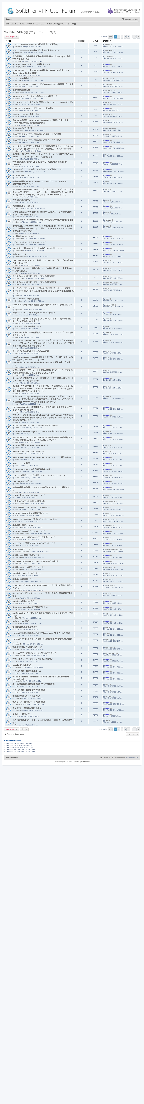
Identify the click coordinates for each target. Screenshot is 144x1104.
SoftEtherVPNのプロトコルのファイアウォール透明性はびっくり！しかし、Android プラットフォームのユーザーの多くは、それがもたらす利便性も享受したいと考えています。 (43, 388)
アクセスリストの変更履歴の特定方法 (29, 690)
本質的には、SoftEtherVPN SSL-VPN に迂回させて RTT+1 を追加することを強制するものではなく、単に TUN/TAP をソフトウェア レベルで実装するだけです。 (42, 228)
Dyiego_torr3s (20, 66)
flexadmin (18, 527)
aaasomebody (110, 282)
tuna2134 (18, 428)
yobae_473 (19, 92)
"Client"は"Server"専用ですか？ (27, 114)
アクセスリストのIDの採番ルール (27, 671)
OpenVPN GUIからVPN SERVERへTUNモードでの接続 (37, 134)
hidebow (18, 623)
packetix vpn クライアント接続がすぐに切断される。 (36, 96)
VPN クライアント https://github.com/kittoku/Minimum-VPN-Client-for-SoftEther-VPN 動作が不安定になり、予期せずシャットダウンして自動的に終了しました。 (43, 417)
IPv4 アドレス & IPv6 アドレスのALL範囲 (31, 351)
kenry (107, 451)
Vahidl (107, 84)
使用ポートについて (21, 714)
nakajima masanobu (22, 551)
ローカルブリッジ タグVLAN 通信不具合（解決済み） (36, 44)
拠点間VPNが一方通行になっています (29, 567)
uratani (17, 47)
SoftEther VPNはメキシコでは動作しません (32, 64)
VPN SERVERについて (23, 200)
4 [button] (125, 36)
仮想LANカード (19, 254)
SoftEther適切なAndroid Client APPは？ (31, 445)
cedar (107, 64)
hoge (16, 603)
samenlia (18, 472)
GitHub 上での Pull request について (29, 495)
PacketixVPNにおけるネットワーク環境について (34, 537)
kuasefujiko (19, 557)
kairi (16, 315)
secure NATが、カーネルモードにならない (31, 507)
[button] (110, 36)
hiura (16, 86)
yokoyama (18, 667)
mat (16, 629)
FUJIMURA (19, 172)
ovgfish (17, 563)
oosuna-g (18, 98)
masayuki (18, 644)
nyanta (17, 484)
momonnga (19, 278)
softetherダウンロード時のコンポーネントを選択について (38, 169)
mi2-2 (17, 75)
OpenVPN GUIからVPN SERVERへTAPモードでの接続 (37, 140)
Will (16, 521)
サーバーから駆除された (23, 78)
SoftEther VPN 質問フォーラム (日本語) (30, 32)
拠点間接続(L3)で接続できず (25, 627)
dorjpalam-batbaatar (22, 533)
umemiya (18, 284)
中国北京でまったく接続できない (27, 696)
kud (16, 661)
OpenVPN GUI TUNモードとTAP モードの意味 (33, 108)
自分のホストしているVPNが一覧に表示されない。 (35, 312)
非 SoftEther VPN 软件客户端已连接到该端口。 (33, 469)
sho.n (17, 598)
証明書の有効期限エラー (23, 579)
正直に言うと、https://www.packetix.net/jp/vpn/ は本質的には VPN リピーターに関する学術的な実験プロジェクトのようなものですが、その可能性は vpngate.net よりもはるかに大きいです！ (43, 399)
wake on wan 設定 (21, 621)
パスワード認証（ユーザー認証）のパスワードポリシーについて (40, 475)
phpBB (64, 761)
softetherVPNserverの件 (23, 601)
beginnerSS (19, 130)
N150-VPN (19, 590)
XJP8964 (18, 61)
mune (17, 716)
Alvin (16, 515)
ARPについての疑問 (21, 463)
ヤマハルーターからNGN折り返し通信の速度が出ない (36, 50)
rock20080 (18, 53)
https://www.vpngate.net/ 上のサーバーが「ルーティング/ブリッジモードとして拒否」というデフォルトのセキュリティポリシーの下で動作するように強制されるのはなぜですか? (43, 343)
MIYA (17, 125)
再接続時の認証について (23, 525)
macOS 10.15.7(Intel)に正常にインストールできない (35, 519)
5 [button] (128, 36)
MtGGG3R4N (19, 503)
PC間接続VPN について (23, 206)
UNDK (17, 116)
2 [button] (118, 36)
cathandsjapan (20, 655)
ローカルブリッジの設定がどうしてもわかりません (34, 653)
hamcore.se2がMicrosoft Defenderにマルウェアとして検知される (42, 457)
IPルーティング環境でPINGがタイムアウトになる (34, 543)
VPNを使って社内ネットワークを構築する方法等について (37, 248)
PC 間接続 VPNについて (23, 236)
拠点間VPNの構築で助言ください (27, 555)
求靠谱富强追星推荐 (21, 90)
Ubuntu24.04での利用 (22, 128)
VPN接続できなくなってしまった (27, 573)
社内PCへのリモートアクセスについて (29, 242)
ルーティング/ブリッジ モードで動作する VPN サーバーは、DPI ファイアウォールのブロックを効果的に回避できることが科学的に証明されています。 (43, 291)
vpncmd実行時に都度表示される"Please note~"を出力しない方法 (41, 633)
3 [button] (122, 36)
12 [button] (134, 36)
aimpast (17, 581)
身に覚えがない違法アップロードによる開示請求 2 (34, 282)
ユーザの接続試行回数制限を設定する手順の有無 (34, 684)
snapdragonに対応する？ (24, 481)
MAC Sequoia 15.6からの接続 (26, 299)
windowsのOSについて (23, 549)
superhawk (19, 704)
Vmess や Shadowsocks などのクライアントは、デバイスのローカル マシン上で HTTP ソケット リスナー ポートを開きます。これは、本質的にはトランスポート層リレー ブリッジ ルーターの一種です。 (43, 192)
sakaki (17, 151)
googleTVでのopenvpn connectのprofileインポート (36, 561)
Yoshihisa (18, 710)
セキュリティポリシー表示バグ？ (27, 326)
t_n (16, 635)
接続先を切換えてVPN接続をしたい (28, 647)
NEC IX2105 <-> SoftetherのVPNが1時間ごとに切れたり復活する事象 (43, 220)
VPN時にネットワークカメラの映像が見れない (33, 659)
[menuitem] (8, 19)
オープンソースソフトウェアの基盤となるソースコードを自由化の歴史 (43, 102)
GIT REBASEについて (22, 175)
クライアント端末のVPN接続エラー (28, 708)
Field (16, 673)
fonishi (17, 460)
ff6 (15, 497)
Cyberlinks (18, 301)
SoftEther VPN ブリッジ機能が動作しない (31, 513)
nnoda (17, 478)
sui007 (17, 545)
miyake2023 (19, 309)
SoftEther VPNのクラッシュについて (29, 531)
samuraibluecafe (21, 256)
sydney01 (18, 681)
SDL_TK (18, 618)
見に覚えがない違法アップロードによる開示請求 (34, 276)
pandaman (18, 649)
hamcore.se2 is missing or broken (28, 451)
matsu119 (18, 453)
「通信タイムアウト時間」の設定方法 (29, 501)
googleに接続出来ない (22, 665)
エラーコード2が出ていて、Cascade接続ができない (35, 425)
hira (16, 575)
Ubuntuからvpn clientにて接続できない (30, 607)
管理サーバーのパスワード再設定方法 (29, 702)
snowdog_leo (110, 519)
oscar (17, 104)
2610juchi (18, 698)
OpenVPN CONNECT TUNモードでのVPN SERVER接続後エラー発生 (43, 84)
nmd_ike (18, 539)
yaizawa (18, 222)
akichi (17, 609)
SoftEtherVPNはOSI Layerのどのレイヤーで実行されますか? (39, 431)
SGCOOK (18, 80)
